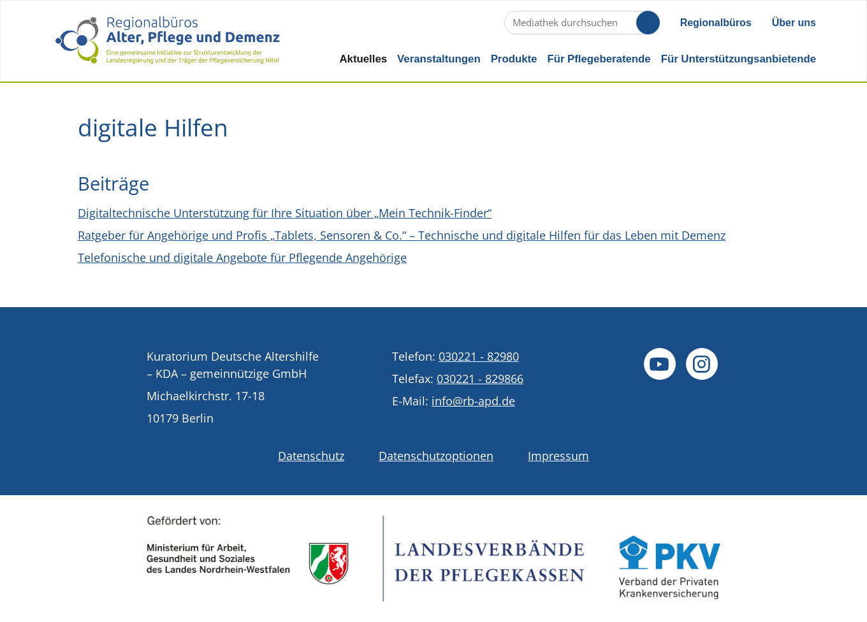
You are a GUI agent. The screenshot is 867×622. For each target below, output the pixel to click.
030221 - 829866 (480, 378)
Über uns (794, 22)
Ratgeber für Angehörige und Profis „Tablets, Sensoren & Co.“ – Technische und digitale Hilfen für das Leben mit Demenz (401, 235)
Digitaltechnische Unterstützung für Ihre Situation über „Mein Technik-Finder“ (285, 213)
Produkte (514, 59)
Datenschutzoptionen (436, 455)
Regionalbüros (716, 22)
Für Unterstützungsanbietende (738, 59)
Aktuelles (363, 59)
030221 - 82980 (479, 356)
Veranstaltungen (439, 59)
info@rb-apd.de (473, 401)
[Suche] (580, 22)
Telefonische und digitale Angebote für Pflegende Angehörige (242, 257)
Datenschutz (311, 455)
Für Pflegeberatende (598, 59)
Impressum (558, 455)
